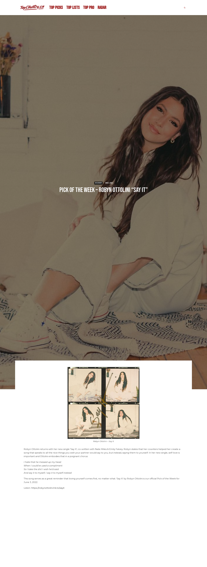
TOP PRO (88, 7)
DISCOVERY (98, 183)
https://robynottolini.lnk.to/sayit (47, 488)
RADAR (102, 7)
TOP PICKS (56, 7)
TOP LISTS (73, 7)
